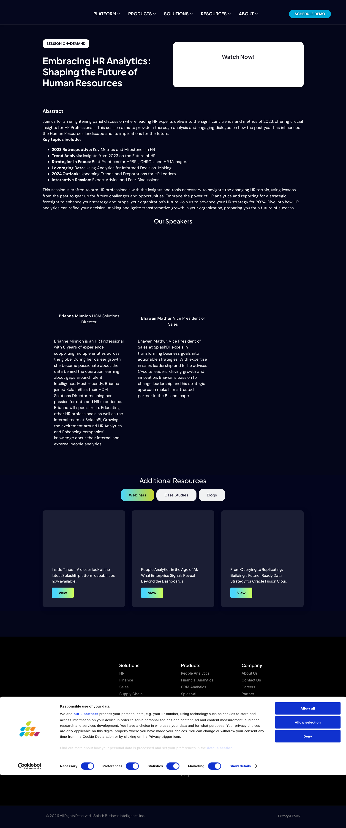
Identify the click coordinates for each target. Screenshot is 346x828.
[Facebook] (51, 742)
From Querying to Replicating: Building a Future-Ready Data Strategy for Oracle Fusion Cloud (258, 575)
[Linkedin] (77, 742)
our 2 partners (86, 767)
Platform (113, 13)
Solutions (178, 13)
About (241, 13)
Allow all (307, 761)
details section (220, 801)
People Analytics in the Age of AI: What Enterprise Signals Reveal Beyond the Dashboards (169, 575)
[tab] (137, 495)
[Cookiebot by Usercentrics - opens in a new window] (30, 819)
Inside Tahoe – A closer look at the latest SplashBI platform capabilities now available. (83, 575)
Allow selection (308, 775)
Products (145, 13)
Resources (212, 13)
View (63, 593)
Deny (307, 789)
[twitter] (64, 742)
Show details (240, 819)
